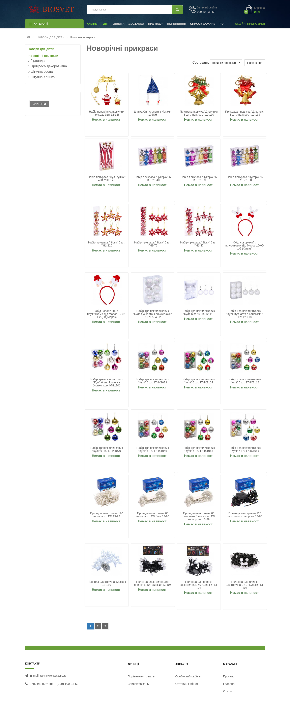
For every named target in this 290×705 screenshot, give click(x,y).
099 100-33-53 (206, 11)
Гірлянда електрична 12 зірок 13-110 (106, 583)
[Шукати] (177, 9)
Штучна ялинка (43, 77)
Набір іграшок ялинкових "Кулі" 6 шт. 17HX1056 (153, 449)
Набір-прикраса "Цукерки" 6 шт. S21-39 (199, 179)
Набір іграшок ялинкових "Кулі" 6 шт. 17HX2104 (198, 381)
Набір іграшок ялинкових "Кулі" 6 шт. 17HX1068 (198, 449)
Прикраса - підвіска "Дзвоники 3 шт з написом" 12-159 (244, 113)
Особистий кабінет (188, 676)
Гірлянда (38, 61)
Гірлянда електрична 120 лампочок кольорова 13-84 (244, 515)
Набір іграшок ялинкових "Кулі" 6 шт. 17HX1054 (245, 449)
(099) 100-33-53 (68, 683)
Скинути (39, 104)
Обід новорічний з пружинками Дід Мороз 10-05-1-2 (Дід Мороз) (106, 314)
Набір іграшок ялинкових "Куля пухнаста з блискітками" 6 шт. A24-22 (152, 314)
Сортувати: (201, 62)
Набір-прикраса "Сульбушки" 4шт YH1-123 (106, 179)
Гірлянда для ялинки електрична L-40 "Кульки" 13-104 (245, 584)
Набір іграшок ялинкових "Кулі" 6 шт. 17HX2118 (245, 381)
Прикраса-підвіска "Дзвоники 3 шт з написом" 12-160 (199, 113)
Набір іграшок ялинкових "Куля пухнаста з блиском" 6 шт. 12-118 (244, 314)
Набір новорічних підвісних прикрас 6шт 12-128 (106, 113)
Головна (229, 683)
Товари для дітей (50, 37)
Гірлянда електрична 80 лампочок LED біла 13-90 (152, 515)
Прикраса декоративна (49, 66)
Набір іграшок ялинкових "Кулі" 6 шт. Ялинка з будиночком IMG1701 (106, 382)
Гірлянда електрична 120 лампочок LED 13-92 (106, 515)
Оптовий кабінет (186, 683)
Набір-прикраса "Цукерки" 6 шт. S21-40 (153, 179)
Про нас (228, 676)
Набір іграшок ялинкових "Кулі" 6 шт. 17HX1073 (153, 381)
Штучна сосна (42, 72)
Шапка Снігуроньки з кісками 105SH (152, 113)
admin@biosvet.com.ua (53, 675)
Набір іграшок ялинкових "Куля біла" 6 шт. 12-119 (198, 313)
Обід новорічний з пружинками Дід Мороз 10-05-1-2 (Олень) (244, 245)
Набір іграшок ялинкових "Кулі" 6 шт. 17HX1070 (106, 449)
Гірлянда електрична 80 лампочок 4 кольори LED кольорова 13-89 (198, 516)
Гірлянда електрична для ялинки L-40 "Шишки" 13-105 (152, 583)
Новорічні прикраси (43, 55)
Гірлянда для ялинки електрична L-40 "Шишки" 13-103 (199, 584)
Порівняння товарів (141, 676)
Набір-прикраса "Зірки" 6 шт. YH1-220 (106, 244)
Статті (227, 691)
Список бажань (138, 683)
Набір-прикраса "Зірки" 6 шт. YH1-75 (152, 244)
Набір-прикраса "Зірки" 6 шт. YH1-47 (198, 244)
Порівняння (254, 62)
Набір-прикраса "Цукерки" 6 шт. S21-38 (245, 179)
